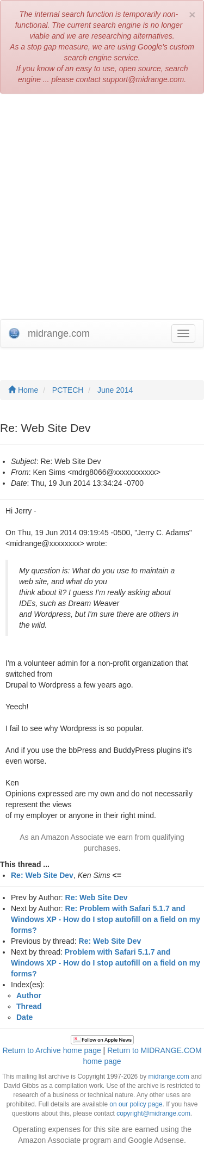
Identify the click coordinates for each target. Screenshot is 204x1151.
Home (23, 390)
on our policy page (135, 1104)
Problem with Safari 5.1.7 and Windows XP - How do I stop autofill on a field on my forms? (105, 963)
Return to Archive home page (51, 1050)
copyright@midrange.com (153, 1113)
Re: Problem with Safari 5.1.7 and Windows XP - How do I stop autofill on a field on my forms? (105, 919)
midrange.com (168, 1076)
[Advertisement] (102, 206)
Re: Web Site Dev (42, 875)
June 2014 (115, 390)
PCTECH (68, 390)
